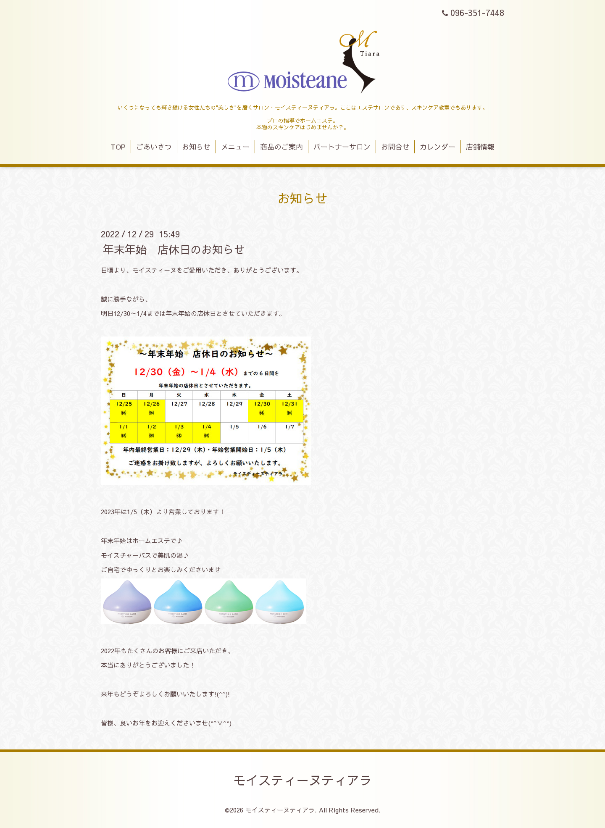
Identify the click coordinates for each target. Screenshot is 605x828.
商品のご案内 (281, 147)
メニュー (235, 147)
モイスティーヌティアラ (302, 780)
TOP (118, 147)
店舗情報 (480, 147)
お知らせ (196, 147)
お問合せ (395, 147)
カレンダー (437, 147)
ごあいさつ (154, 147)
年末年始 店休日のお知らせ (174, 248)
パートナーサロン (342, 147)
